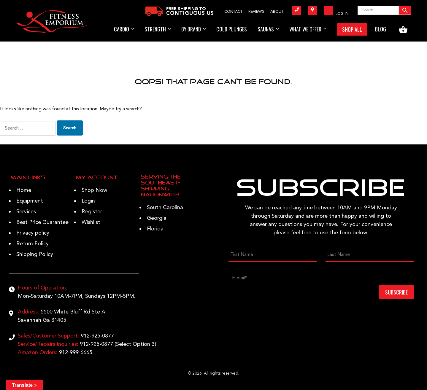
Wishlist (91, 222)
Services (26, 211)
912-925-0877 (97, 336)
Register (92, 211)
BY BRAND (191, 29)
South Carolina (165, 207)
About (276, 12)
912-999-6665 (75, 352)
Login (88, 201)
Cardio (121, 29)
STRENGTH (155, 29)
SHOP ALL (352, 29)
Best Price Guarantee (42, 222)
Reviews (256, 12)
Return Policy (32, 243)
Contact (233, 12)
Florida (155, 229)
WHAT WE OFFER (305, 29)
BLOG (380, 29)
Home (23, 190)
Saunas (266, 29)
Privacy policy (32, 233)
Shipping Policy (34, 254)
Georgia (156, 218)
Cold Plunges (231, 29)
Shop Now (94, 190)
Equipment (29, 201)
